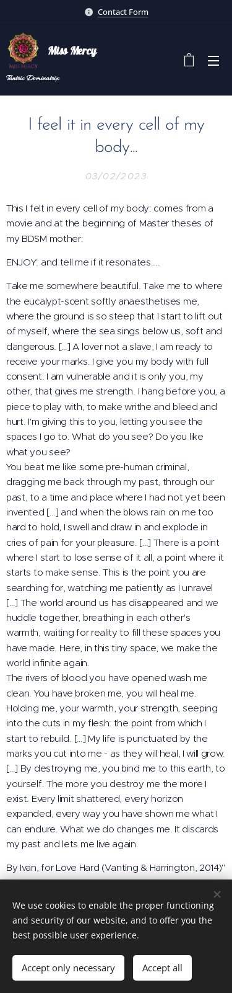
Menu (213, 60)
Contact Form (123, 11)
